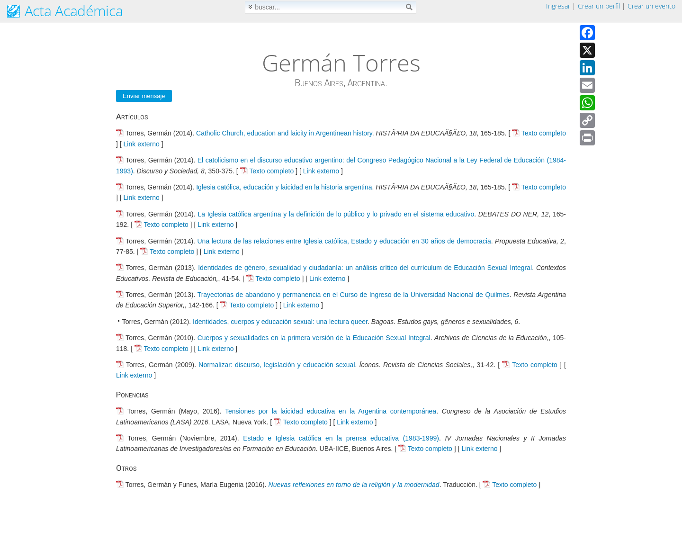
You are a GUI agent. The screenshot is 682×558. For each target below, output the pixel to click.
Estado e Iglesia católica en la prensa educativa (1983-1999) (341, 438)
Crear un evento (651, 5)
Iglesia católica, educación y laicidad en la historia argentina (284, 187)
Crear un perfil (599, 5)
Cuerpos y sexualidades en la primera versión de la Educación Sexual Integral (314, 338)
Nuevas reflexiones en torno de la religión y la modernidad (354, 484)
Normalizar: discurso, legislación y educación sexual (276, 365)
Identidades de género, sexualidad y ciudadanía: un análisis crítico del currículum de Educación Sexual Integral (365, 267)
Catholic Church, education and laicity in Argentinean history (284, 133)
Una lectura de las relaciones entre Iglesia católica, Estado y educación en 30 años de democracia (344, 241)
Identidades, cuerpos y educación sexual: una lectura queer (280, 321)
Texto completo (543, 133)
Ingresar (558, 5)
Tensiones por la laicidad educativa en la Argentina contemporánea (330, 411)
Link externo (142, 144)
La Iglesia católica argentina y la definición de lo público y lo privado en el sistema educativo (335, 214)
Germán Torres (341, 62)
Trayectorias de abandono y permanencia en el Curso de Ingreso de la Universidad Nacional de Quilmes (353, 294)
